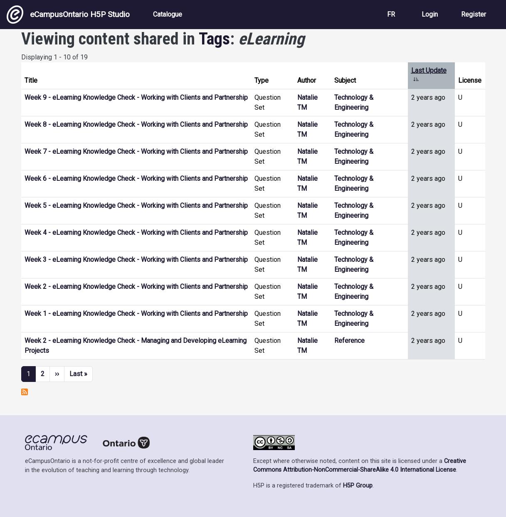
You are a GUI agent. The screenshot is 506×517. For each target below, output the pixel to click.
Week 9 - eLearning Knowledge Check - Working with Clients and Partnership (136, 97)
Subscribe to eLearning (24, 392)
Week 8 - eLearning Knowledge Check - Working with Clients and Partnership (136, 124)
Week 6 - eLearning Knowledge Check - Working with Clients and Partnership (136, 178)
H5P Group (358, 485)
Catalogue (167, 14)
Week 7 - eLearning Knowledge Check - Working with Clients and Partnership (136, 151)
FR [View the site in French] (391, 14)
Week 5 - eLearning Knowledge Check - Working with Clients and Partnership (136, 205)
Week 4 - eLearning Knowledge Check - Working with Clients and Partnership (136, 232)
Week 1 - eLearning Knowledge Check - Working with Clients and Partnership (136, 314)
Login (430, 14)
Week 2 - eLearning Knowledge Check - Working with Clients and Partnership (136, 287)
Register (473, 14)
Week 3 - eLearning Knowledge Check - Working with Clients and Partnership (136, 259)
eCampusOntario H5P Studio (68, 14)
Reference (349, 341)
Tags (214, 39)
